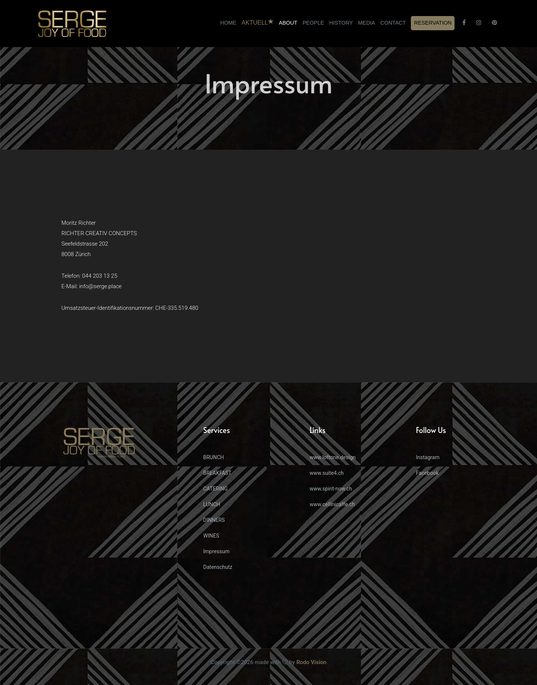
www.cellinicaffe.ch (332, 504)
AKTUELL (257, 22)
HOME (228, 23)
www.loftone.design (333, 457)
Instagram (428, 457)
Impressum (216, 551)
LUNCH (211, 504)
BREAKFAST (217, 473)
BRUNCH (213, 457)
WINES (211, 536)
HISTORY (341, 23)
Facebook (427, 473)
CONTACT (393, 23)
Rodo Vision (311, 662)
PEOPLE (313, 23)
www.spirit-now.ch (331, 489)
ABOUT (288, 23)
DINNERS (214, 520)
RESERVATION (433, 23)
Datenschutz (217, 567)
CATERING (215, 489)
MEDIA (366, 23)
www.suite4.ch (327, 473)
